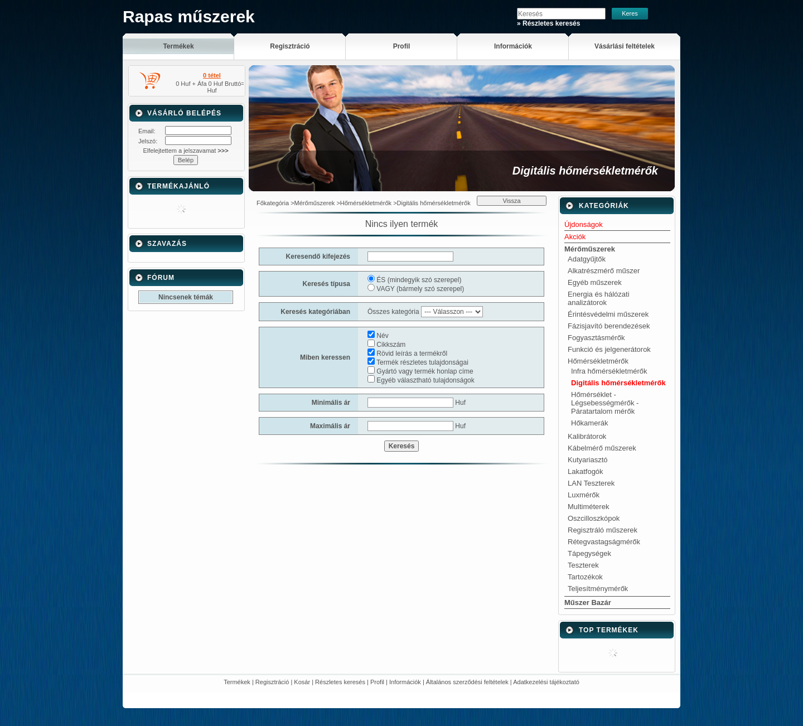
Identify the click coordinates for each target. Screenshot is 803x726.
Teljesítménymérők (598, 588)
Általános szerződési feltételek (467, 682)
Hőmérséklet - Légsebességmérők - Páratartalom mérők (604, 402)
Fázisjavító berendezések (609, 326)
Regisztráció (272, 682)
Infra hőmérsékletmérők (609, 371)
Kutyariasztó (588, 460)
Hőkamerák (589, 423)
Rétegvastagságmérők (604, 542)
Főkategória (273, 203)
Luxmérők (583, 495)
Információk (405, 682)
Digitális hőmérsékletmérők (618, 383)
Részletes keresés (340, 682)
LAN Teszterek (591, 483)
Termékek (237, 682)
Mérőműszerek (314, 203)
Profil (377, 682)
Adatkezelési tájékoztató (546, 682)
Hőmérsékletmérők (365, 203)
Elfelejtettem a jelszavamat (185, 150)
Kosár (302, 682)
